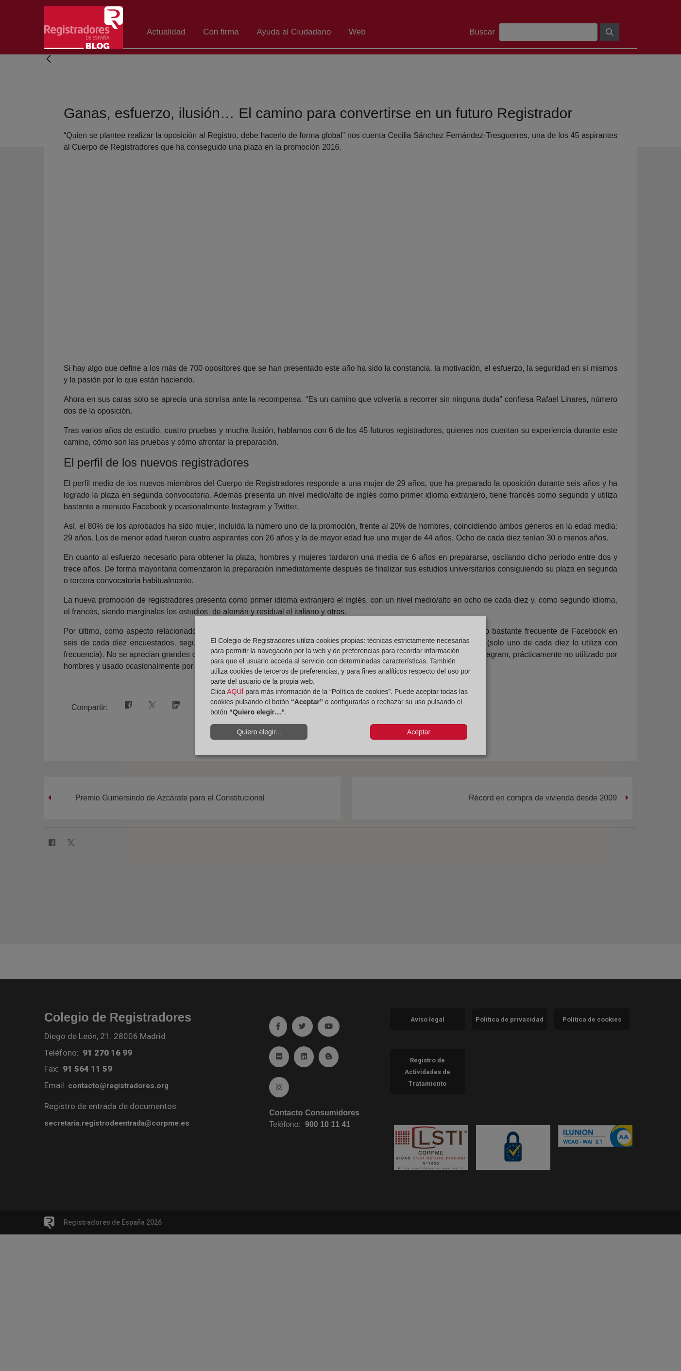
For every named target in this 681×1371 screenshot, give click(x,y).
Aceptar (418, 732)
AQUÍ (235, 691)
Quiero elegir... (259, 732)
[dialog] (340, 686)
